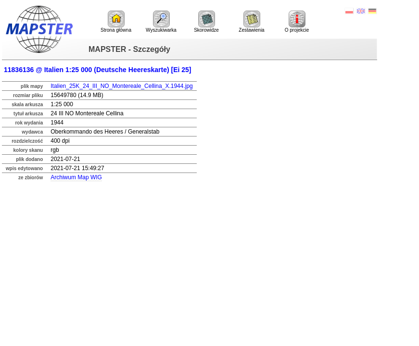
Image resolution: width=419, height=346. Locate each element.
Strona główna (116, 22)
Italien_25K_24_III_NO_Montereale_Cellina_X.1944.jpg (122, 86)
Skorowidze (206, 22)
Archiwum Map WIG (76, 177)
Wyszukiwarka (161, 22)
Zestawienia (251, 22)
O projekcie (297, 22)
